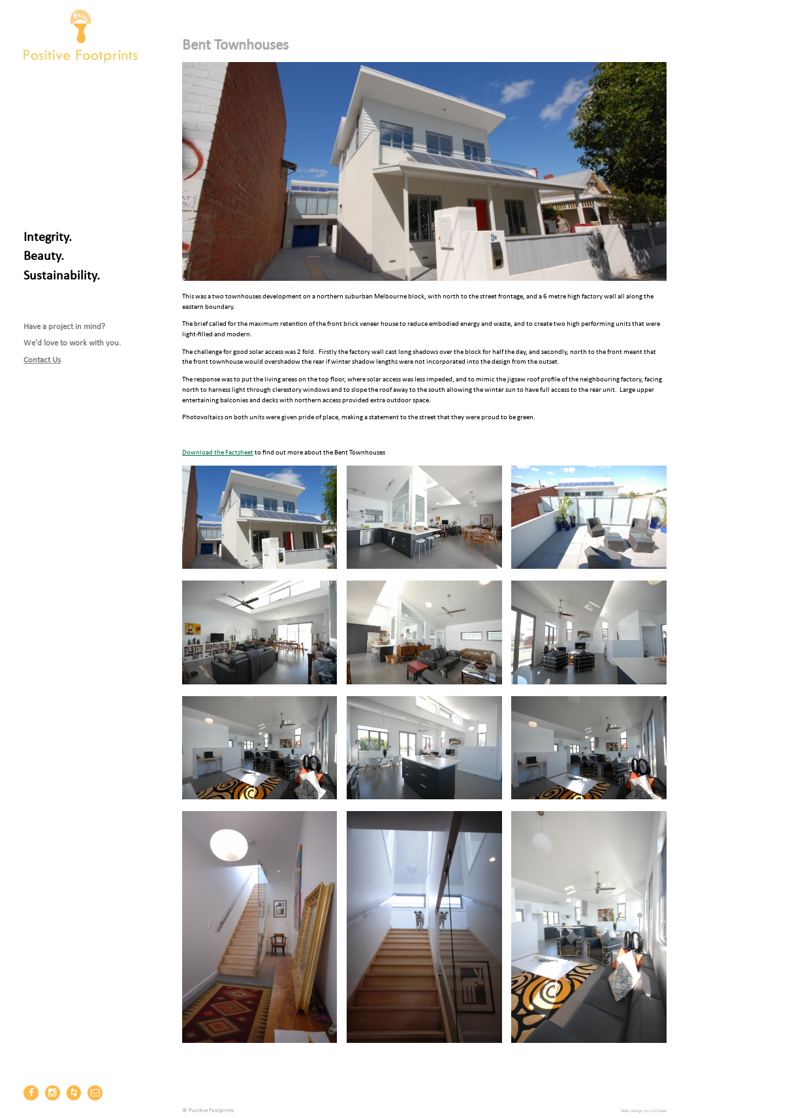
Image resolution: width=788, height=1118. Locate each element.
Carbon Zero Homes (58, 92)
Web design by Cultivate (644, 1111)
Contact (37, 186)
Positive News (47, 132)
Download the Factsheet (217, 452)
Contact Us (42, 360)
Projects (38, 146)
